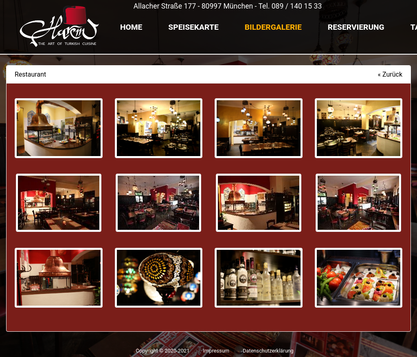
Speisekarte (193, 27)
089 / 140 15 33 (297, 6)
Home (131, 27)
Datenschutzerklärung (268, 351)
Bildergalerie (273, 27)
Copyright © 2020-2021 (163, 351)
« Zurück (390, 74)
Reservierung (356, 27)
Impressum (216, 351)
